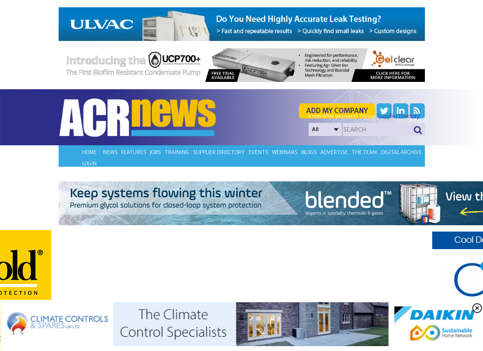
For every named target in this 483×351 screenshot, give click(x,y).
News (110, 152)
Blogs (308, 152)
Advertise (334, 152)
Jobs (155, 152)
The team (364, 152)
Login (89, 163)
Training (177, 152)
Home (89, 152)
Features (133, 152)
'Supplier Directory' (398, 116)
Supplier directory (219, 152)
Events (258, 152)
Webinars (284, 152)
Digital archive (401, 152)
